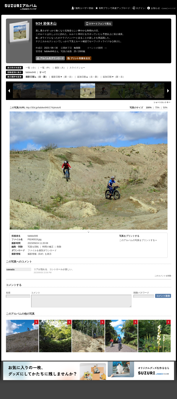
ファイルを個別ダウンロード (42, 250)
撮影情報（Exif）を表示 (39, 254)
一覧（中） (45, 67)
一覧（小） (31, 67)
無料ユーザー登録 (84, 8)
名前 (8, 292)
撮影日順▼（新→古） (62, 76)
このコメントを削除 (163, 276)
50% (165, 107)
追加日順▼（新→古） (114, 76)
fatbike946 (31, 72)
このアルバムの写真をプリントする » (138, 240)
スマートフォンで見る (98, 23)
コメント (35, 292)
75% (157, 107)
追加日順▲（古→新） (88, 76)
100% (148, 107)
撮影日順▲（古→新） (37, 76)
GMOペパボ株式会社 (169, 8)
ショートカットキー (162, 102)
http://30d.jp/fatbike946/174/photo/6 (43, 107)
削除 (59, 246)
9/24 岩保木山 (46, 23)
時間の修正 (47, 246)
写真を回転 (33, 246)
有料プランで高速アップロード (114, 8)
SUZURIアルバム (20, 7)
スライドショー (77, 67)
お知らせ (155, 8)
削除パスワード (141, 292)
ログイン (140, 8)
